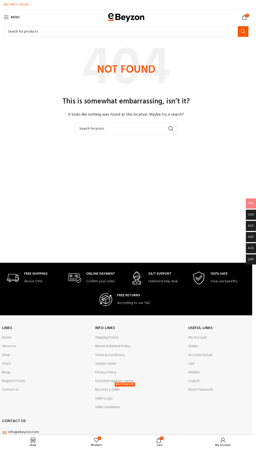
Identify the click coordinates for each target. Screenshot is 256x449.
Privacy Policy (105, 372)
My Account (197, 337)
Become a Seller (115, 389)
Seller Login (104, 398)
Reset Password (200, 390)
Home (6, 337)
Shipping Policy (106, 337)
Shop (6, 355)
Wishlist (194, 372)
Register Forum (13, 381)
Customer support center (114, 381)
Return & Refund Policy (112, 346)
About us (9, 346)
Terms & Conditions (110, 355)
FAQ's (6, 364)
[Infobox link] (33, 278)
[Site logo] (126, 17)
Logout (194, 381)
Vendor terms (105, 364)
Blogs (6, 372)
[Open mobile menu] (11, 17)
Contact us (10, 390)
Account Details (200, 355)
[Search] (126, 31)
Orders (193, 346)
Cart (191, 364)
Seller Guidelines (107, 407)
